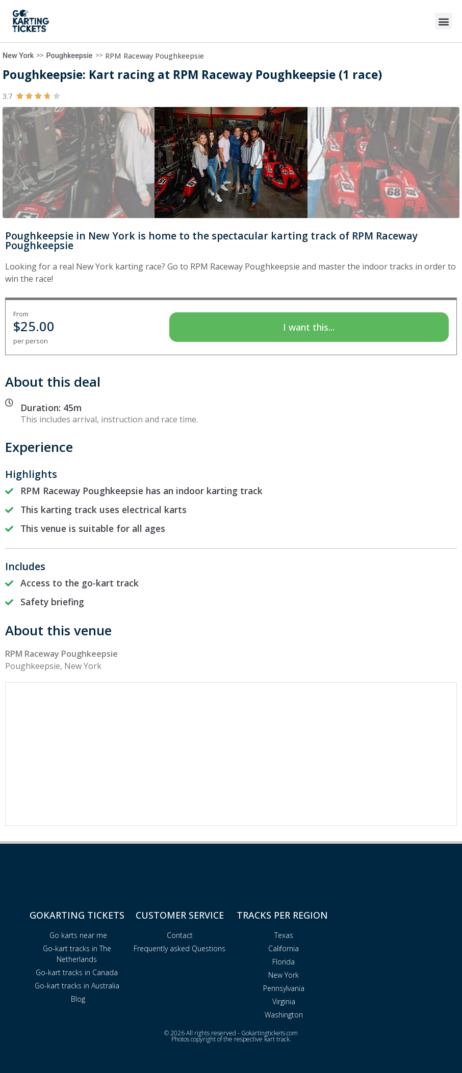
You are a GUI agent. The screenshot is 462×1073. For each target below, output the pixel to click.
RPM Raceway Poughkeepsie (154, 56)
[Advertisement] (231, 754)
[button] (443, 21)
